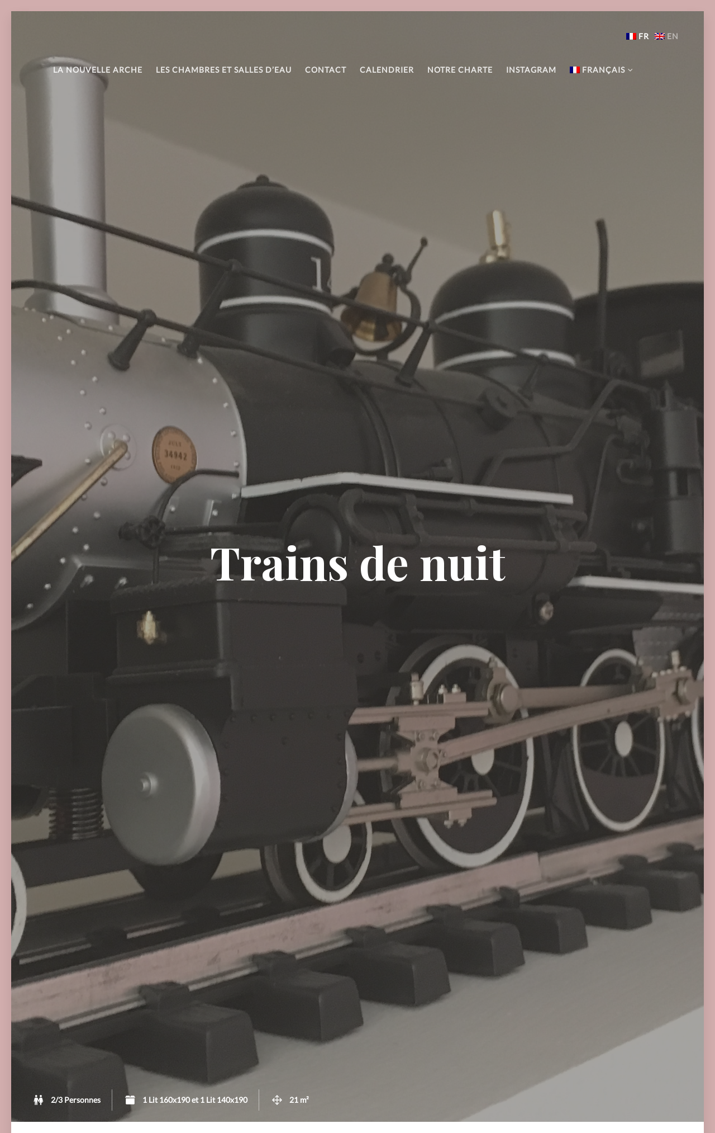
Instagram (531, 69)
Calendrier (387, 69)
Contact (325, 69)
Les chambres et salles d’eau (224, 69)
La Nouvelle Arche (97, 69)
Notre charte (460, 69)
